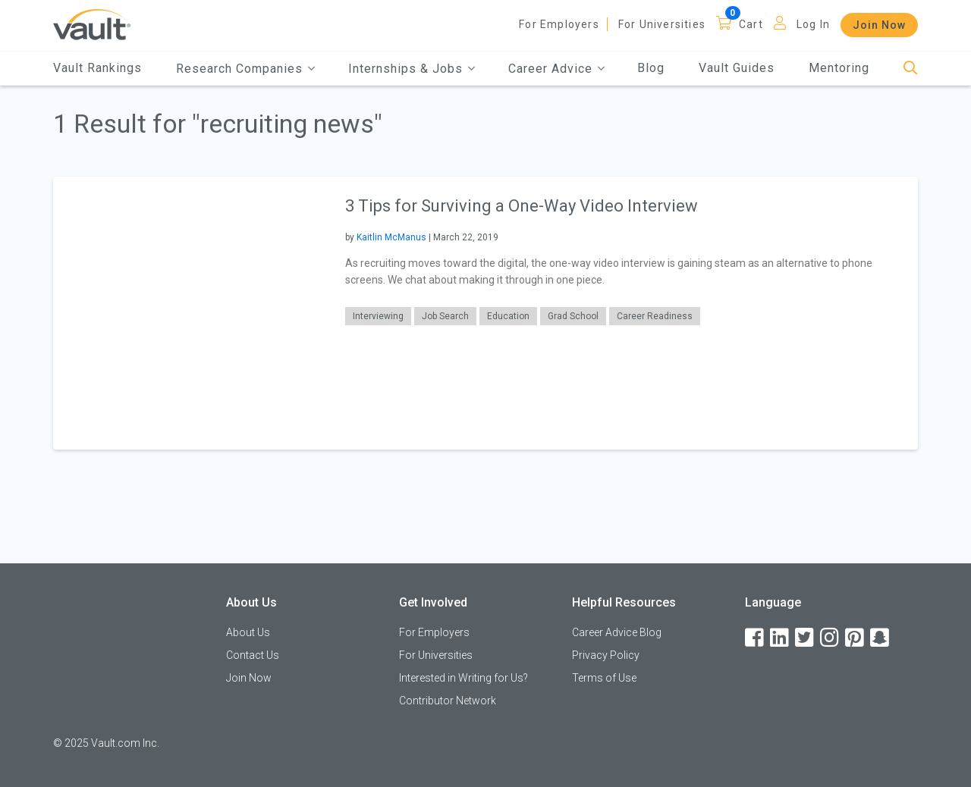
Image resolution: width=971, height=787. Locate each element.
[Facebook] (755, 638)
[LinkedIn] (780, 638)
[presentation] (189, 313)
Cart (751, 24)
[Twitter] (805, 638)
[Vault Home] (91, 24)
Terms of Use (604, 678)
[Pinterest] (855, 638)
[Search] (910, 68)
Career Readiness (655, 316)
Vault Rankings (97, 68)
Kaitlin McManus (391, 237)
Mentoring (839, 68)
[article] (485, 313)
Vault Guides (737, 68)
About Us (248, 632)
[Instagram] (830, 638)
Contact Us (252, 655)
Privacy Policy (605, 655)
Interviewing (378, 316)
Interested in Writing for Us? (463, 678)
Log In (813, 24)
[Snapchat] (880, 638)
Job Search (445, 316)
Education (508, 316)
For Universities (661, 24)
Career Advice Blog (616, 632)
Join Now (879, 25)
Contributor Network (447, 701)
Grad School (573, 316)
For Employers (559, 24)
